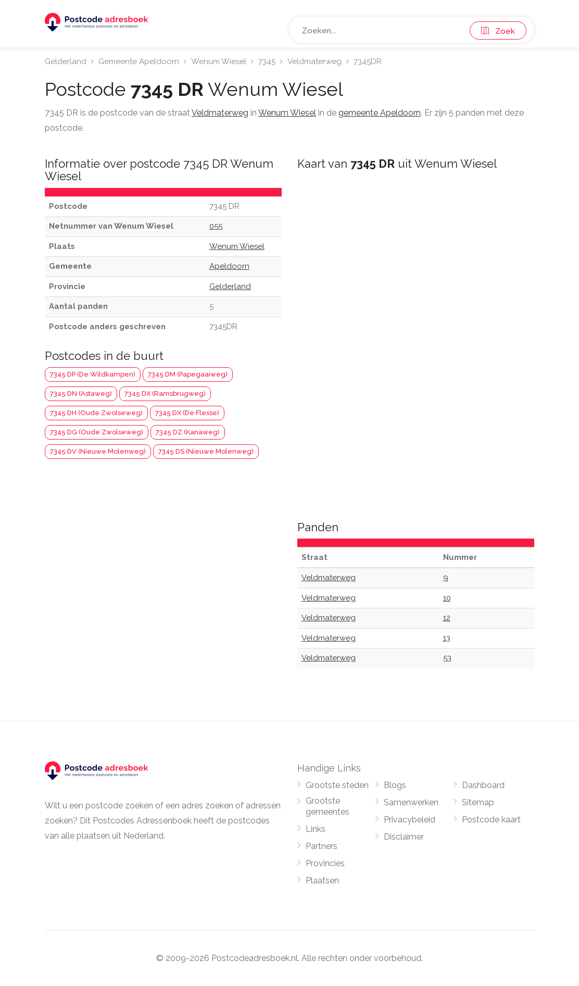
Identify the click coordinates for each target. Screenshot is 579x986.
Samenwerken (411, 802)
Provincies (325, 863)
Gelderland (65, 61)
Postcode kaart (491, 820)
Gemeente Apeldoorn (138, 61)
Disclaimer (404, 837)
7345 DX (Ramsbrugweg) (165, 393)
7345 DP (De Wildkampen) (92, 374)
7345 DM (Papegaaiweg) (188, 374)
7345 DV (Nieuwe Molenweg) (98, 451)
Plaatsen (322, 880)
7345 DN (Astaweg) (81, 393)
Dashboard (483, 785)
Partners (321, 846)
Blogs (395, 785)
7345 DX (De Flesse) (187, 413)
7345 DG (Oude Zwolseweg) (96, 432)
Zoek (498, 31)
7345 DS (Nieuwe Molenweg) (206, 451)
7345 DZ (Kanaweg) (188, 432)
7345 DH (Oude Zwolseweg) (96, 413)
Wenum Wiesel (218, 61)
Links (315, 829)
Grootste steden (337, 785)
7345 (266, 61)
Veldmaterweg (314, 61)
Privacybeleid (409, 820)
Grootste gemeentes (327, 806)
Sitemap (478, 802)
